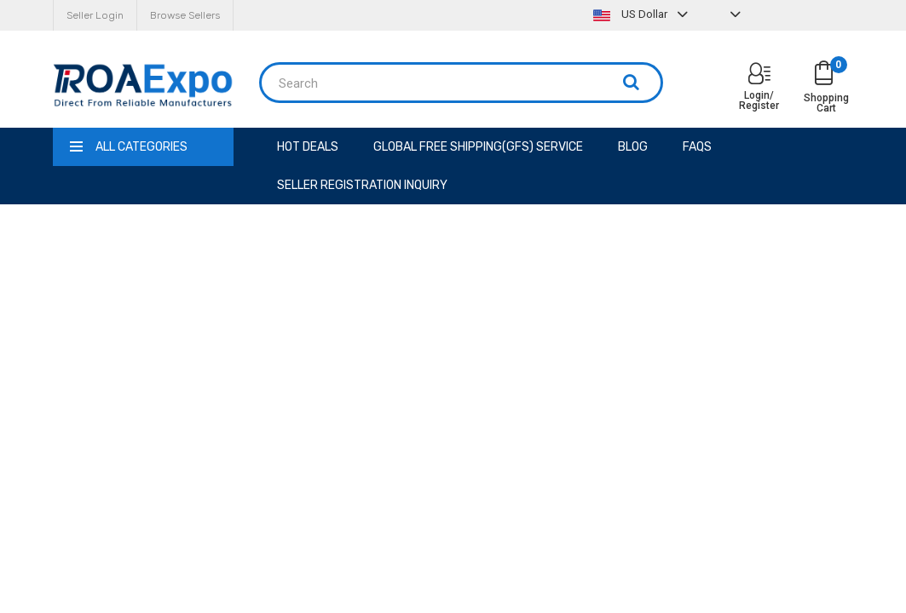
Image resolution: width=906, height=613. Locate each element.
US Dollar (642, 14)
